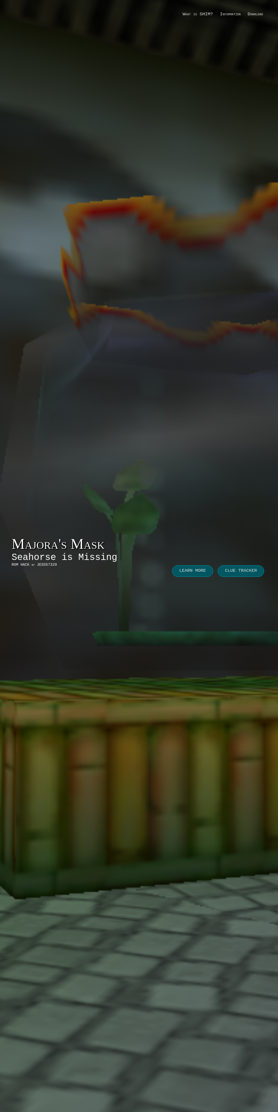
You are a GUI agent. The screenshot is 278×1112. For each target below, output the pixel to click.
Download (255, 14)
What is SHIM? (198, 14)
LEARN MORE (192, 570)
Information (230, 14)
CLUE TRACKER (241, 570)
